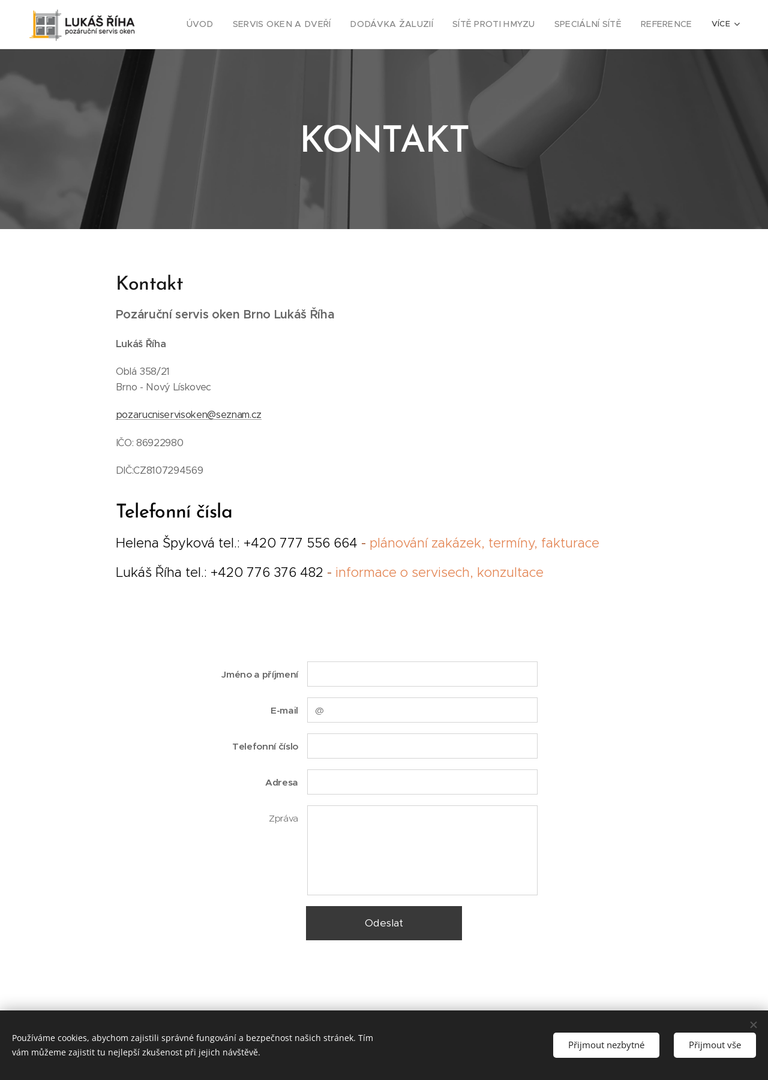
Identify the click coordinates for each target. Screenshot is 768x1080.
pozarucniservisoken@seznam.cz (189, 414)
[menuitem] (235, 25)
